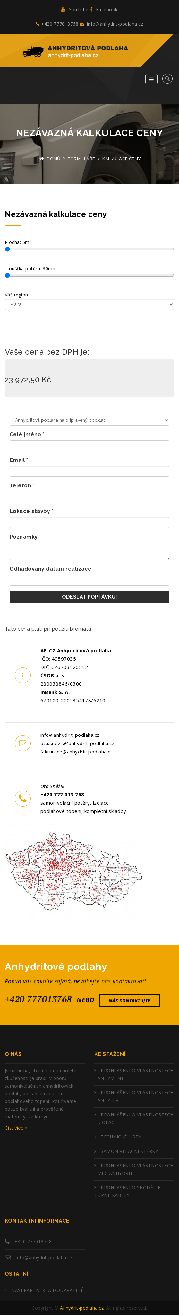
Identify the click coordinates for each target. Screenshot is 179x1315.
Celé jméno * (27, 434)
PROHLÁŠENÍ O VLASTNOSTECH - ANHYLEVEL (133, 1096)
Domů (54, 158)
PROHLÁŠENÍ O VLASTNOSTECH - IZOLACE (133, 1118)
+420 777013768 (57, 24)
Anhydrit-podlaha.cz (82, 1308)
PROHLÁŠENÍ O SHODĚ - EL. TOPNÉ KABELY (129, 1191)
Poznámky (24, 537)
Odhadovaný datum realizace (50, 569)
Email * (19, 460)
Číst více (16, 1127)
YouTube (74, 9)
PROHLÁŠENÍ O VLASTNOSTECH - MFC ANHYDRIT (133, 1169)
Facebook (104, 9)
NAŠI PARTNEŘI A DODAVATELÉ (47, 1290)
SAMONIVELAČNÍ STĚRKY (129, 1151)
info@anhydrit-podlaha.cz (111, 24)
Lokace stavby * (31, 511)
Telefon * (22, 486)
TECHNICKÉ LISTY (121, 1137)
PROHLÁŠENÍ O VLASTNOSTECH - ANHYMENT (133, 1074)
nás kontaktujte (129, 1000)
